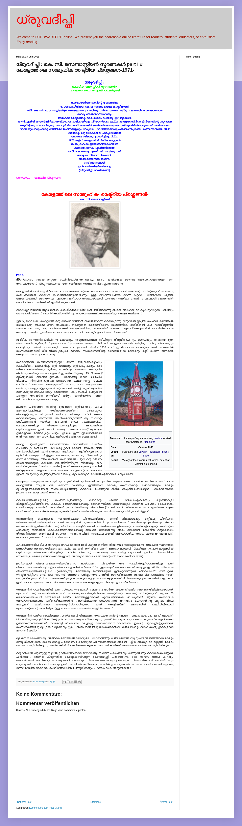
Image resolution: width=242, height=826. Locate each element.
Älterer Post (166, 802)
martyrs (158, 438)
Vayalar (143, 451)
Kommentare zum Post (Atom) (45, 807)
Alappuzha (149, 442)
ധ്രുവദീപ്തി (45, 19)
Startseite (96, 802)
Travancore (154, 451)
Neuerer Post (24, 802)
